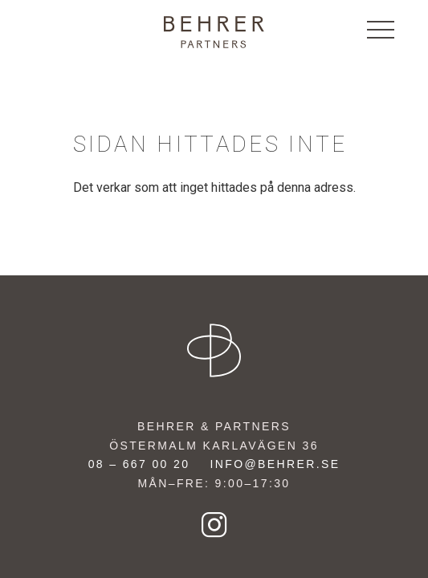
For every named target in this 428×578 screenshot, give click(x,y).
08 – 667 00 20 (139, 464)
